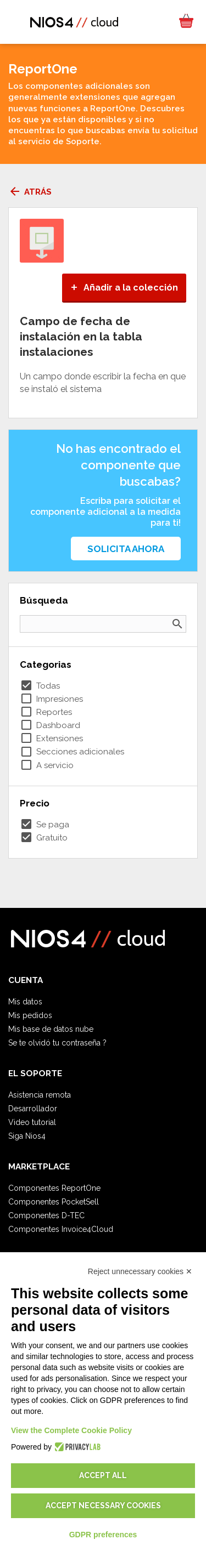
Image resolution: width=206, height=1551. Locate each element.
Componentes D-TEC (46, 1215)
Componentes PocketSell (53, 1201)
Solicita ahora (125, 548)
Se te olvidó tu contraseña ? (57, 1042)
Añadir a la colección (124, 287)
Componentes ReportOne (54, 1188)
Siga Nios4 (27, 1136)
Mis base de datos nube (50, 1029)
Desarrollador (32, 1108)
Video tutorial (32, 1122)
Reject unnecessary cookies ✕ (140, 1271)
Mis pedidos (30, 1015)
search (177, 623)
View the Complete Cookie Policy (71, 1430)
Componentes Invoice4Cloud (60, 1229)
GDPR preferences (103, 1534)
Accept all (103, 1475)
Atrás (30, 192)
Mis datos (25, 1001)
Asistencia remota (39, 1094)
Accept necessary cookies (103, 1505)
